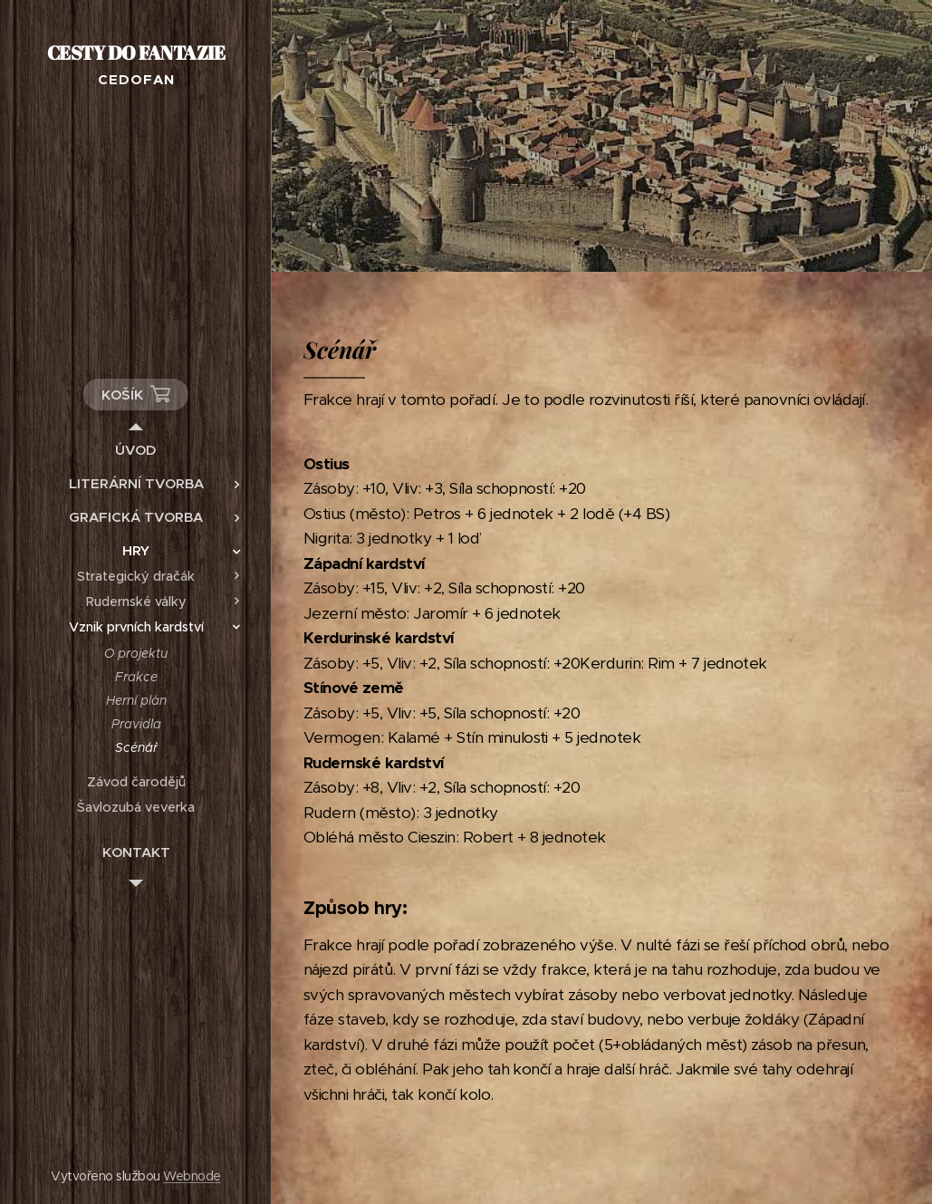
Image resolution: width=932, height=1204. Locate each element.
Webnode (191, 1176)
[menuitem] (135, 449)
